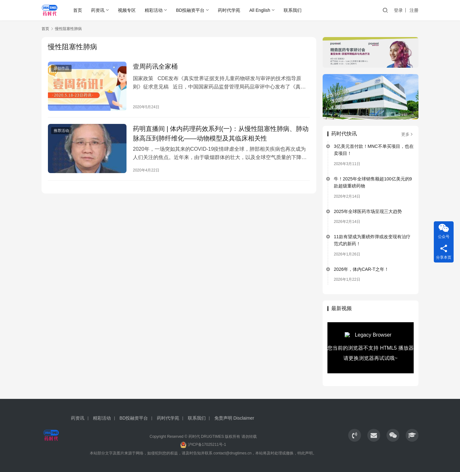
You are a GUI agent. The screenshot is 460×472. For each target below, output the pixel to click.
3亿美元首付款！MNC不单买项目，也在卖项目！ (374, 150)
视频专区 (127, 10)
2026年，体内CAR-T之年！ (361, 269)
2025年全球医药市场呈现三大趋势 (368, 211)
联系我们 (293, 10)
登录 (398, 10)
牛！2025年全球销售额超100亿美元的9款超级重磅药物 (373, 182)
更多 (407, 134)
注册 (414, 10)
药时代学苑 (229, 10)
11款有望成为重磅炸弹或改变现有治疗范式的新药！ (372, 240)
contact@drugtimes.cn (232, 453)
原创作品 (61, 68)
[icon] (354, 435)
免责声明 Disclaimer (234, 418)
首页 (77, 10)
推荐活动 (61, 130)
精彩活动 (154, 10)
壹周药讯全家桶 (155, 66)
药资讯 (97, 10)
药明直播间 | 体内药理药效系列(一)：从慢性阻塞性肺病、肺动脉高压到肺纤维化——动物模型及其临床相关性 (221, 133)
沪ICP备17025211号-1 (207, 444)
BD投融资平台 (190, 10)
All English (259, 10)
